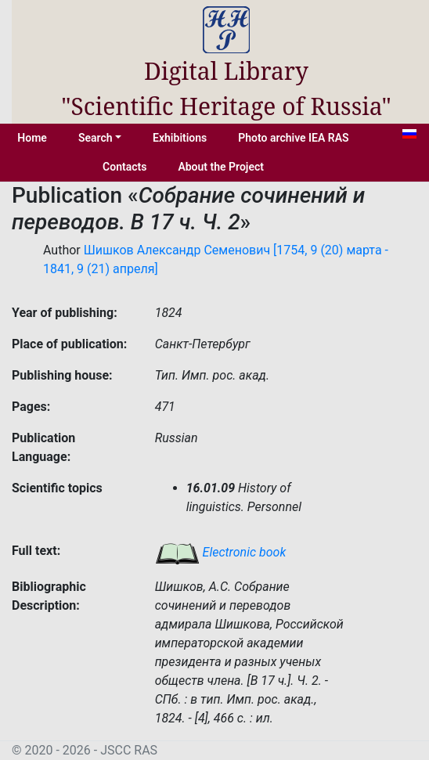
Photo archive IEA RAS (293, 137)
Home (32, 137)
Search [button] (95, 137)
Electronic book (221, 552)
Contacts (124, 166)
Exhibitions (180, 137)
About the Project (221, 166)
